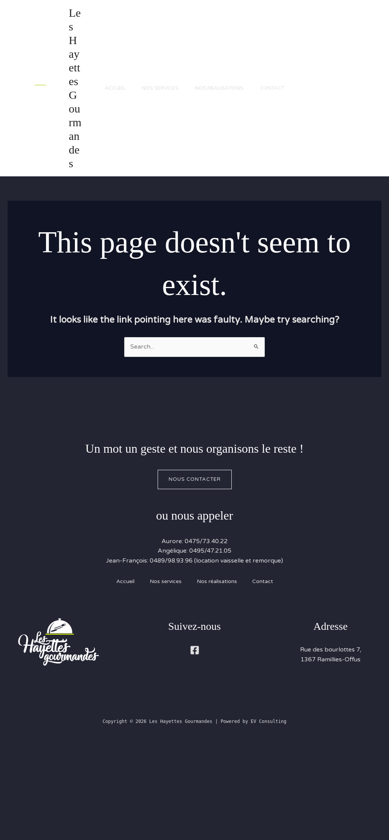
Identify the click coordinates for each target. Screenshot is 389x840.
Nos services (160, 136)
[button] (343, 136)
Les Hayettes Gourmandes (73, 135)
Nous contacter (195, 575)
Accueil (112, 136)
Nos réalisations (222, 136)
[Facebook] (194, 746)
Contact (278, 136)
